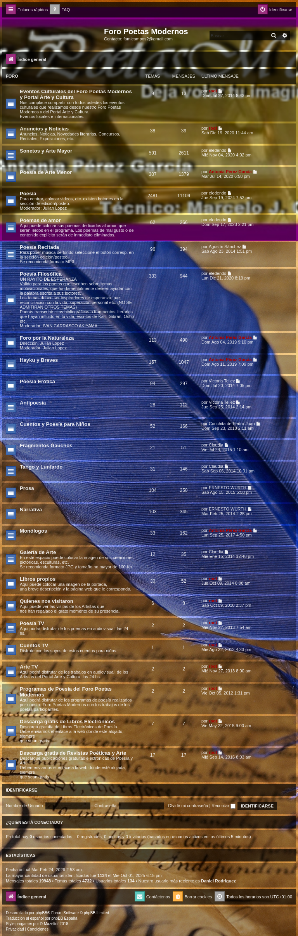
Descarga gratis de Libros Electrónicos (67, 721)
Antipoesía (33, 403)
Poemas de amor (40, 220)
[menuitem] (60, 10)
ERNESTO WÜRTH (227, 487)
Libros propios (37, 579)
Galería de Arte (38, 552)
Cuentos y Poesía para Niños (55, 424)
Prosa (27, 488)
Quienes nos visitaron (46, 601)
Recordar (223, 805)
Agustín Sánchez (225, 246)
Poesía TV (32, 623)
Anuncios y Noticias (44, 129)
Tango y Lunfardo (41, 467)
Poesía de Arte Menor (46, 172)
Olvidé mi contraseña (188, 805)
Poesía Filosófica (41, 274)
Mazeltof (51, 924)
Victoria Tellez (222, 381)
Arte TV (29, 667)
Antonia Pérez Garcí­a (230, 171)
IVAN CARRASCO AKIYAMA (70, 325)
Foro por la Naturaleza (47, 338)
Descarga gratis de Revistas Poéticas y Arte (73, 753)
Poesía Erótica (37, 381)
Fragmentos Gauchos (46, 445)
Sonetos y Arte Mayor (46, 151)
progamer (24, 924)
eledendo (217, 150)
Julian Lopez (55, 208)
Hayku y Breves (39, 360)
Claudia (216, 445)
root (213, 91)
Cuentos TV (34, 645)
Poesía (28, 193)
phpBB (41, 913)
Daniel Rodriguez (218, 881)
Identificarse (21, 790)
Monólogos (33, 531)
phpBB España (64, 918)
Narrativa (31, 509)
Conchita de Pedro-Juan (232, 423)
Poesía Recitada (39, 247)
